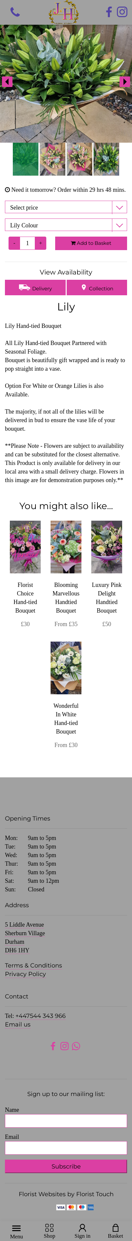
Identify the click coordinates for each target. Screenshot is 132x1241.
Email (12, 1137)
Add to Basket (91, 243)
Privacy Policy (25, 974)
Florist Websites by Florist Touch (66, 1194)
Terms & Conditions (33, 965)
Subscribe (66, 1166)
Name (12, 1110)
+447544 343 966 (40, 1016)
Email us (18, 1024)
